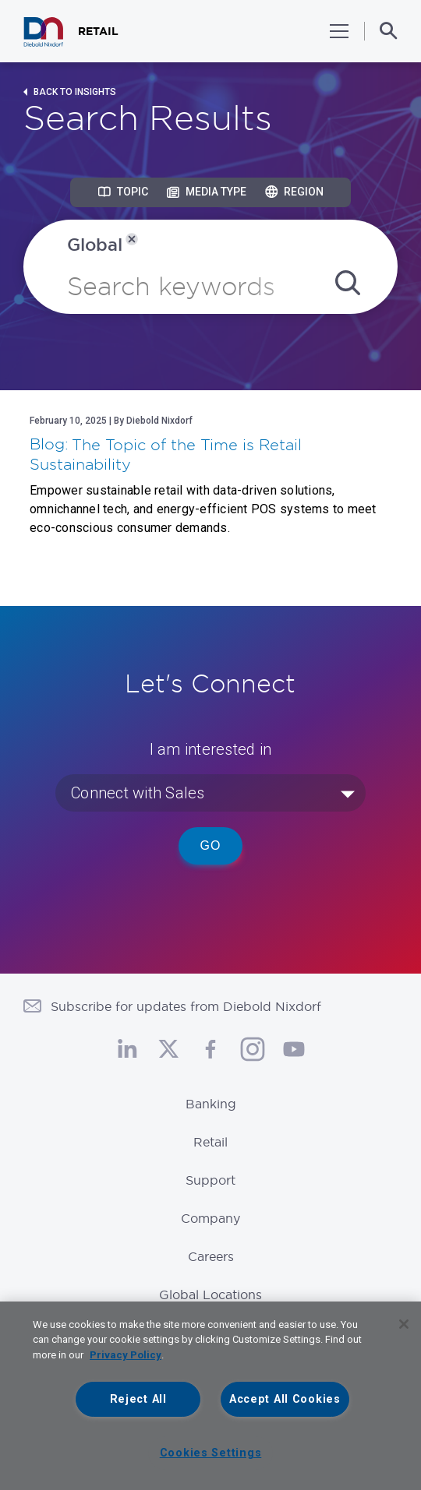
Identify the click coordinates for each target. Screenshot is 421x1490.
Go (210, 845)
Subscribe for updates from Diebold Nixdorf (186, 1006)
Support (210, 1180)
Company (210, 1218)
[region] (210, 1396)
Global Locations (210, 1294)
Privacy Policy (125, 1355)
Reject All (138, 1399)
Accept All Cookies (285, 1399)
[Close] (404, 1324)
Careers (211, 1256)
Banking (211, 1103)
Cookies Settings (211, 1453)
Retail (210, 1142)
